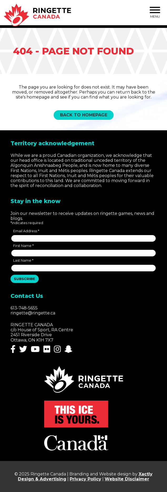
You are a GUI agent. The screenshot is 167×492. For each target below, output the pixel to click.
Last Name (23, 260)
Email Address (26, 231)
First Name (23, 246)
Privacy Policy (85, 479)
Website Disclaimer (127, 479)
